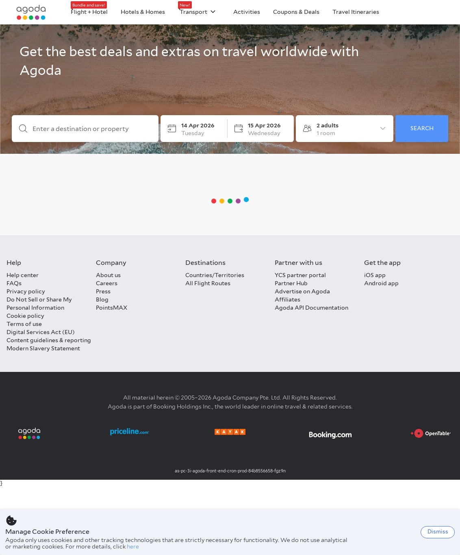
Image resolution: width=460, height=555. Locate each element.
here (133, 546)
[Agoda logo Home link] (31, 12)
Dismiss (437, 532)
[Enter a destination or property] (92, 129)
